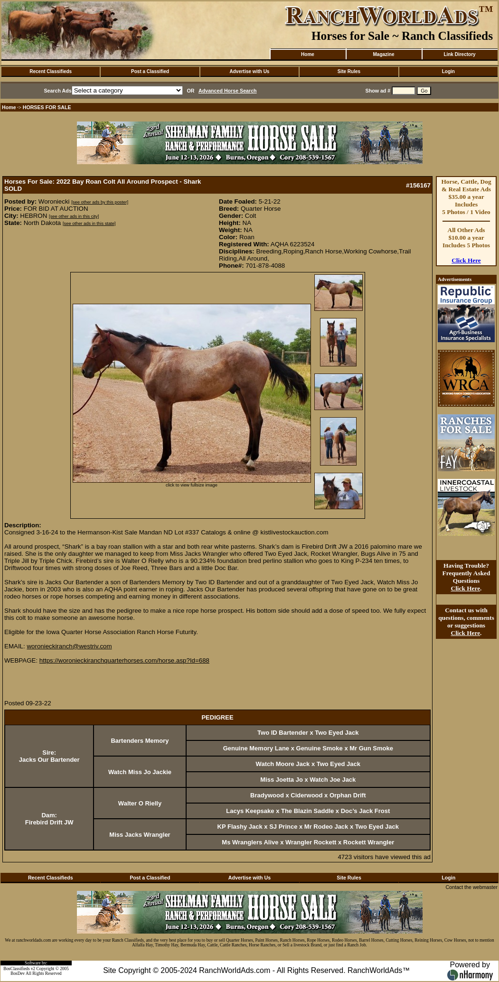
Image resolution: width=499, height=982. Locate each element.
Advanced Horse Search (227, 91)
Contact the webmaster (471, 887)
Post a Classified (150, 71)
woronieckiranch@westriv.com (69, 646)
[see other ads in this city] (74, 216)
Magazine (383, 54)
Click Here (466, 260)
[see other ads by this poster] (99, 202)
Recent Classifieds (50, 71)
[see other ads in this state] (89, 223)
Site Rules (349, 71)
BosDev (17, 973)
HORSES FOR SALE (47, 107)
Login (448, 71)
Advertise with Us (250, 71)
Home (307, 54)
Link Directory (459, 54)
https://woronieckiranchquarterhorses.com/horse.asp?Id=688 (124, 660)
